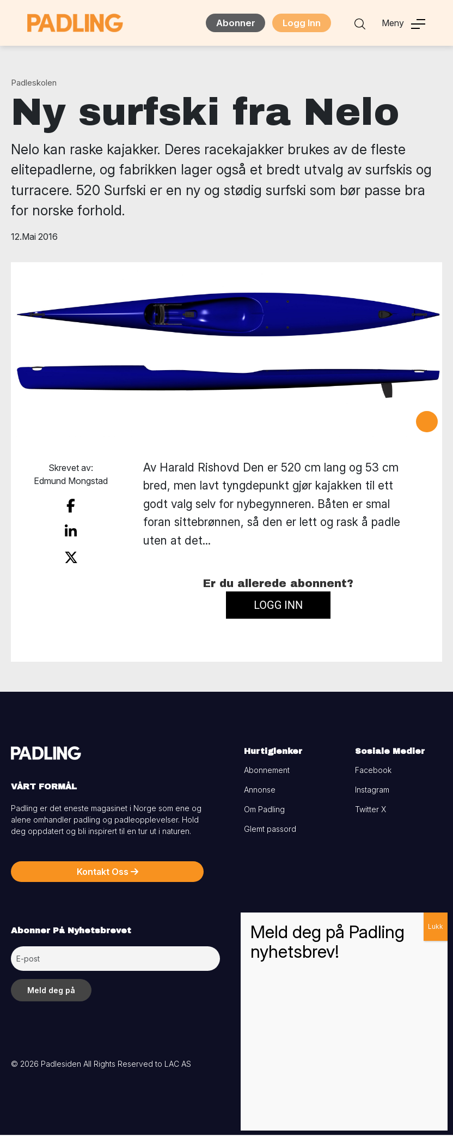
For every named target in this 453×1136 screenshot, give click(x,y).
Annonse (260, 790)
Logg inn (278, 605)
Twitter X (370, 810)
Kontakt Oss (107, 872)
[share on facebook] (71, 505)
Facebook (373, 771)
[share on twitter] (71, 554)
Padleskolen (34, 83)
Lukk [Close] (435, 926)
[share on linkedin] (70, 530)
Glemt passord (270, 830)
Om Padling (264, 810)
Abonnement (267, 771)
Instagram (372, 790)
